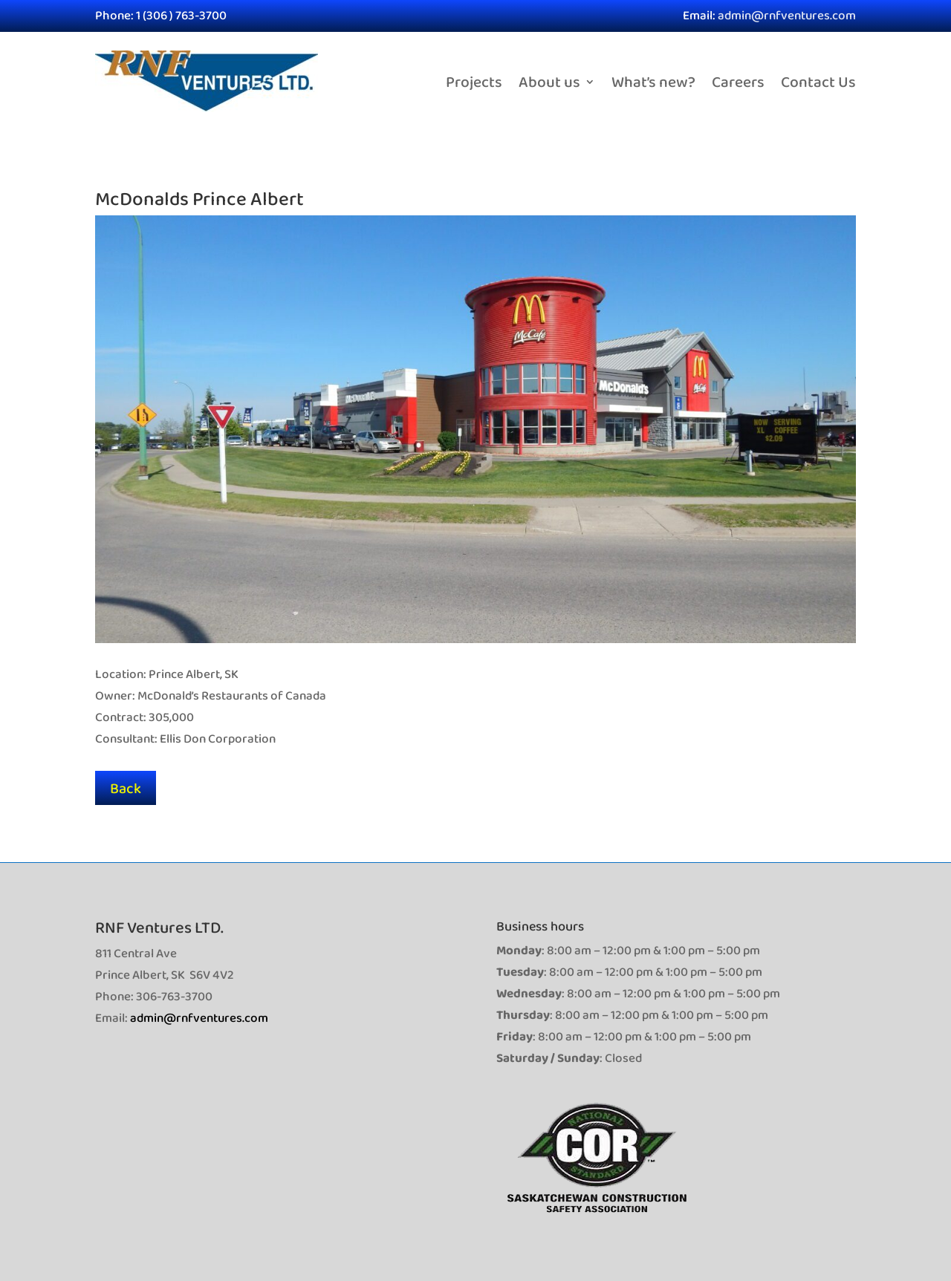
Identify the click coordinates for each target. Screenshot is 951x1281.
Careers (738, 81)
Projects (474, 81)
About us (549, 81)
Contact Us (818, 81)
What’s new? (653, 81)
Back (125, 788)
